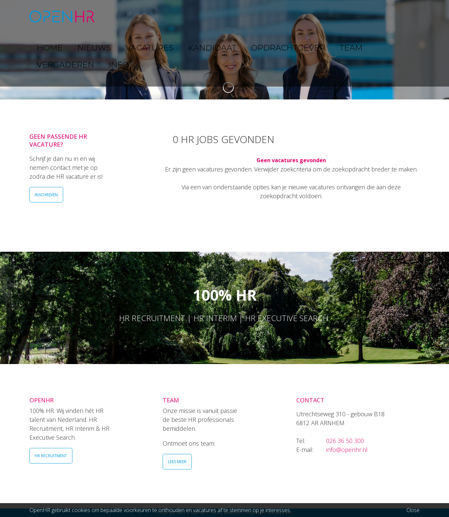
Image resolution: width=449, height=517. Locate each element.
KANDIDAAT (229, 16)
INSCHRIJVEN (46, 195)
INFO (397, 16)
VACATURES (187, 16)
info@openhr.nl (347, 450)
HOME (118, 16)
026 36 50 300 (345, 441)
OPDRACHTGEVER (281, 16)
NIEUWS (149, 16)
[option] (224, 49)
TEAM (323, 16)
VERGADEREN (361, 16)
